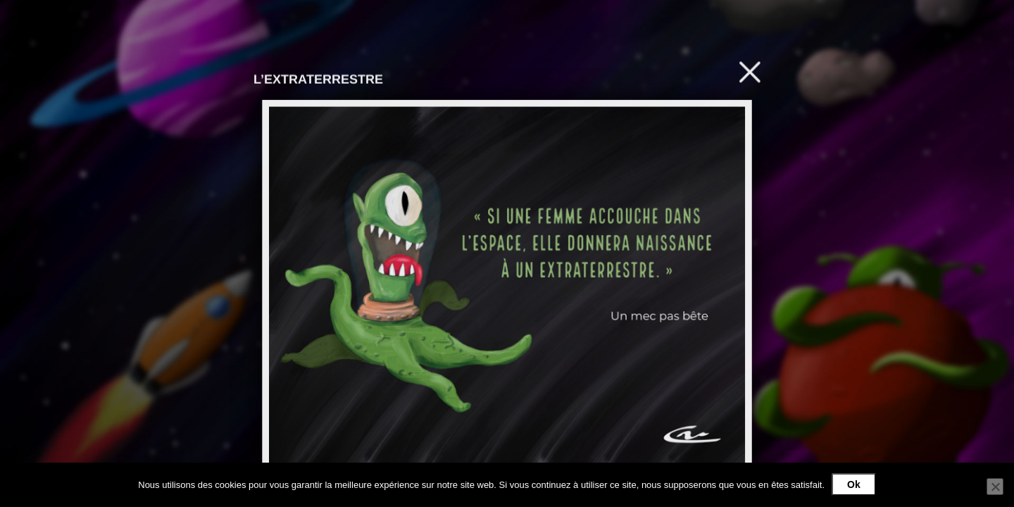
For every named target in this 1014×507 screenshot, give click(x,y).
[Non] (995, 486)
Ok (853, 484)
